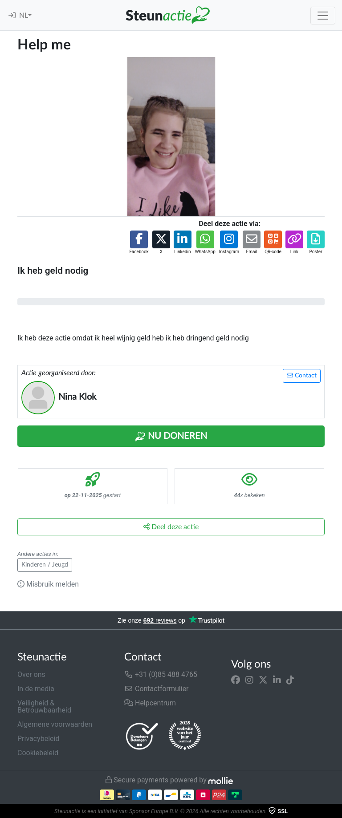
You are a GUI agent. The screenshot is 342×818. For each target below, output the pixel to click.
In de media (35, 688)
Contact (302, 375)
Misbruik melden (48, 584)
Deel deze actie (171, 526)
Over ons (31, 674)
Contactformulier (156, 688)
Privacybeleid (38, 738)
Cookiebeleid (37, 753)
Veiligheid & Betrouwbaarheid (44, 706)
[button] (138, 243)
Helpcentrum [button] (150, 703)
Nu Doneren (171, 436)
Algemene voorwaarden (54, 724)
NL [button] (23, 15)
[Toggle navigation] (322, 15)
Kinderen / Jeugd (44, 565)
